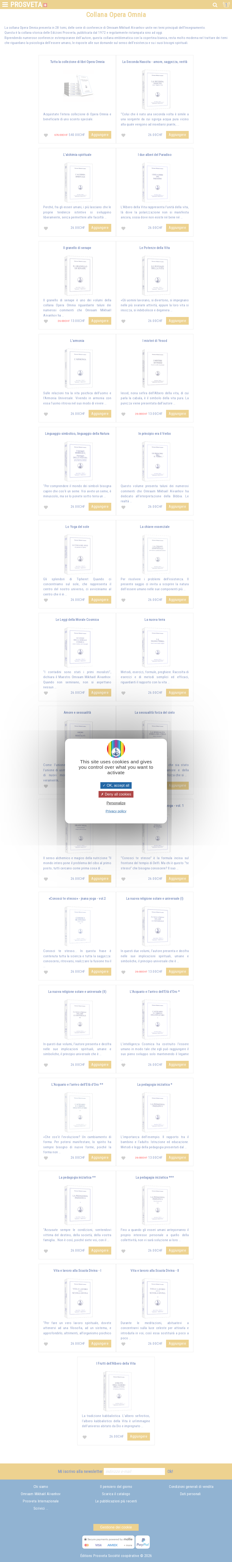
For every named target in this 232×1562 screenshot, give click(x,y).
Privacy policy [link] (116, 811)
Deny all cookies (116, 794)
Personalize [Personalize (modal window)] (116, 803)
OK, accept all (116, 785)
